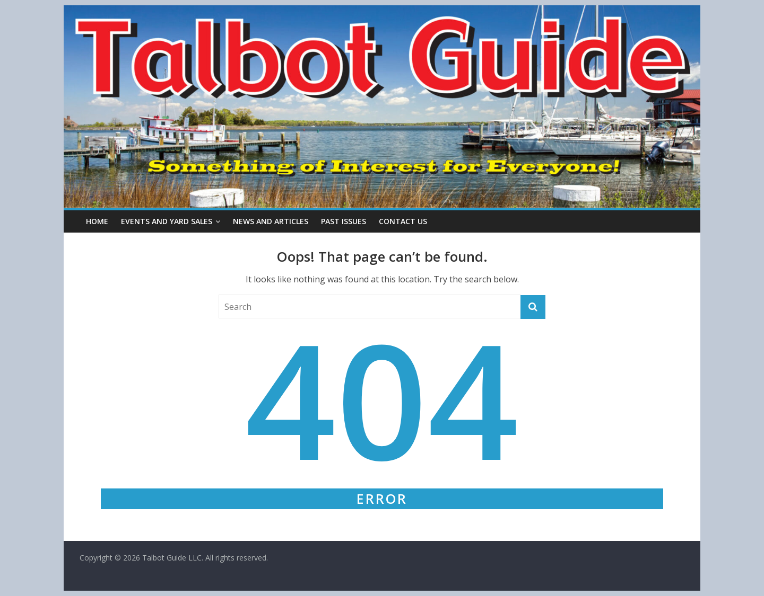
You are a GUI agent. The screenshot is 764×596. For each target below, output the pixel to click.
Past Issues (343, 221)
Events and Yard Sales (166, 221)
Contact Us (403, 221)
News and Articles (270, 221)
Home (97, 221)
